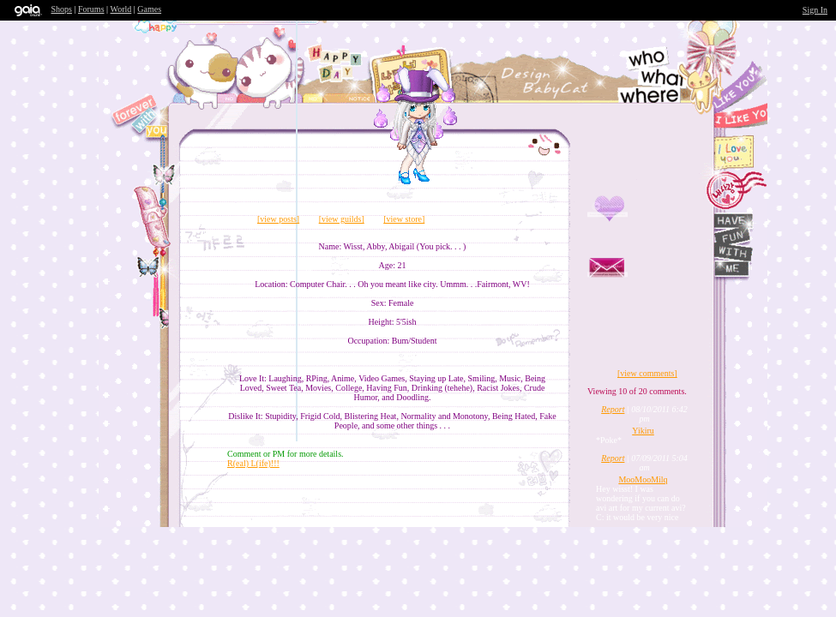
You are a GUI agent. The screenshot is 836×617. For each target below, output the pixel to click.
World (121, 9)
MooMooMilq (642, 479)
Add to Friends (634, 224)
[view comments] (647, 373)
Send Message (668, 285)
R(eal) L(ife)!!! (253, 463)
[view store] (403, 219)
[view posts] (278, 219)
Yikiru (643, 430)
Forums (91, 9)
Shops (61, 9)
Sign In (815, 10)
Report (612, 409)
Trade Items (707, 348)
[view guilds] (341, 219)
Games (149, 9)
